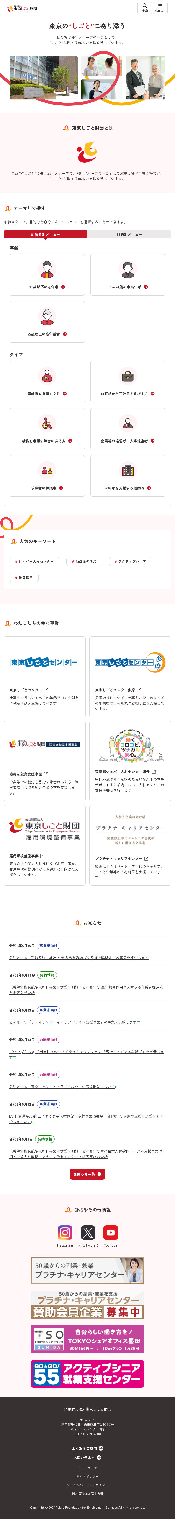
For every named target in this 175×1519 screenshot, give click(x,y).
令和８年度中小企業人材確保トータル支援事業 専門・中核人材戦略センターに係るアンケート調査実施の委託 (86, 1153)
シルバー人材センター (36, 561)
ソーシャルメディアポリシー (87, 1485)
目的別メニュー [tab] (129, 234)
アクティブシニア (132, 561)
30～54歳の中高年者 (124, 287)
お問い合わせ (84, 1457)
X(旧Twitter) (88, 1236)
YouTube (110, 1236)
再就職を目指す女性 (43, 393)
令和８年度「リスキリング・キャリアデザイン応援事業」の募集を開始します (74, 1022)
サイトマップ (87, 1468)
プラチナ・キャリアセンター (118, 858)
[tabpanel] (87, 372)
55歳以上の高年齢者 (43, 334)
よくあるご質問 (84, 1448)
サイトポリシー (87, 1476)
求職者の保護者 (44, 488)
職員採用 (26, 577)
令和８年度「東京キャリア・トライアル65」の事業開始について (63, 1086)
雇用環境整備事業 (24, 855)
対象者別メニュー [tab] (45, 234)
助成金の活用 (86, 561)
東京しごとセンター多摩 (115, 690)
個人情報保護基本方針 (87, 1493)
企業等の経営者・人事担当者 (124, 441)
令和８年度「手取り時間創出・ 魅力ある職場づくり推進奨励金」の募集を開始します (80, 957)
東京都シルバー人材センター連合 (122, 771)
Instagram (65, 1236)
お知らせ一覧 (87, 1174)
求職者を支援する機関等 (124, 488)
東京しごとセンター (25, 690)
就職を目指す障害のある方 (44, 441)
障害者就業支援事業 (25, 774)
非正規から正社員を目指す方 (124, 393)
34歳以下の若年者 (44, 287)
